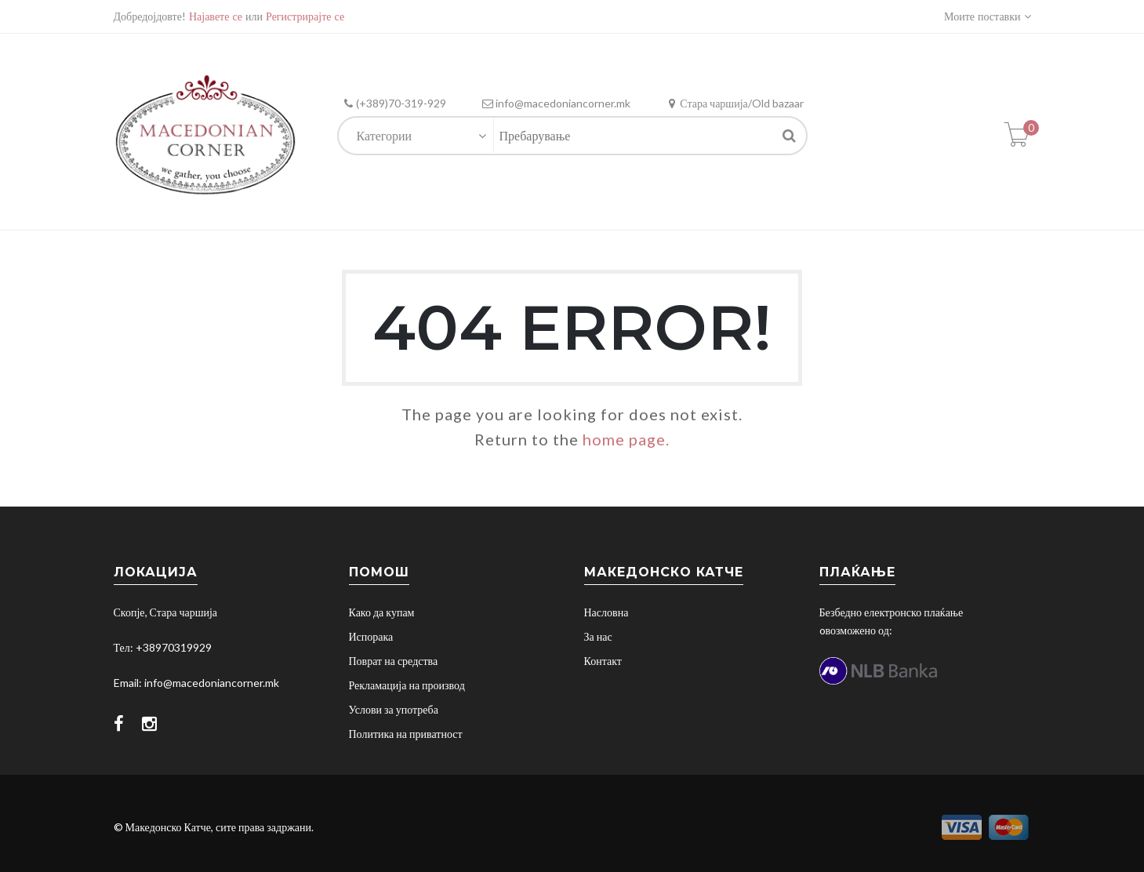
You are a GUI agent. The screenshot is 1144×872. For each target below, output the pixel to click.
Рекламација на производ (407, 685)
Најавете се (215, 16)
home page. (626, 439)
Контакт (603, 660)
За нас (598, 636)
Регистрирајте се (305, 16)
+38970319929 (174, 647)
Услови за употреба (393, 709)
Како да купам (382, 612)
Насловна (606, 612)
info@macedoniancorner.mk (211, 682)
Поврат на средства (393, 660)
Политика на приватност (406, 733)
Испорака (371, 636)
